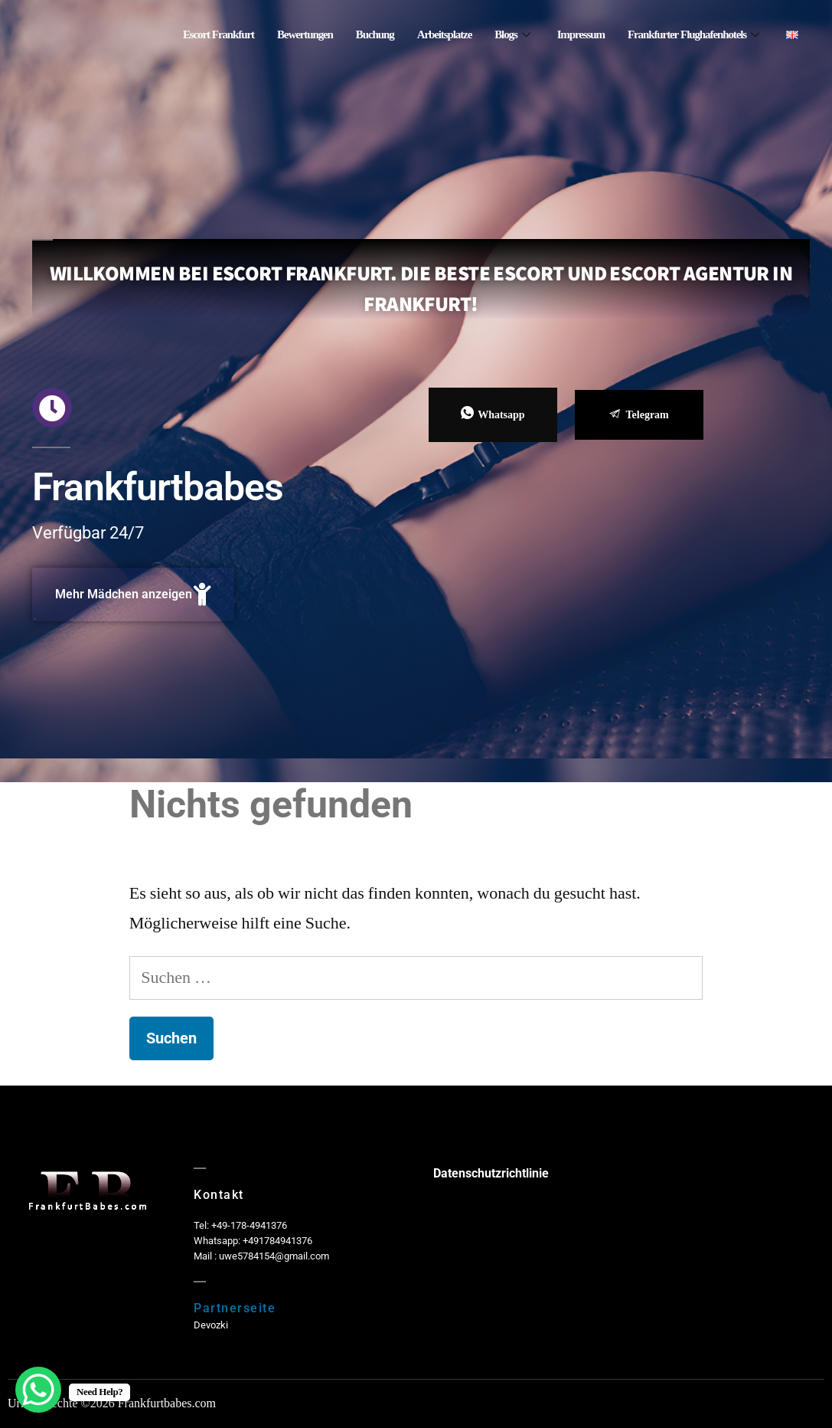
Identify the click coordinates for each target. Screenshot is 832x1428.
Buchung (375, 35)
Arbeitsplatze (444, 35)
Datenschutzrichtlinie (491, 1173)
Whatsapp (492, 414)
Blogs (511, 35)
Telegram (639, 414)
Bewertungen (305, 35)
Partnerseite (235, 1308)
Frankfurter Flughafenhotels (693, 35)
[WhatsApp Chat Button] (38, 1390)
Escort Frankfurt (218, 35)
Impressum (581, 35)
